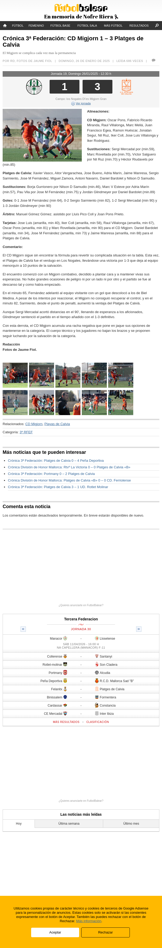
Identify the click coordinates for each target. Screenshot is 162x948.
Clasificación (97, 722)
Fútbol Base (60, 25)
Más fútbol (113, 25)
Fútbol (17, 25)
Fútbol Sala (87, 25)
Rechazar (105, 932)
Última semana (68, 823)
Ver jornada (80, 103)
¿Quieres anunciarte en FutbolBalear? (81, 605)
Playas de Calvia (57, 424)
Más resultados (66, 722)
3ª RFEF (26, 432)
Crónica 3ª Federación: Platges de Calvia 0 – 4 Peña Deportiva (56, 461)
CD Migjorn (33, 424)
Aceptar (55, 932)
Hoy (18, 823)
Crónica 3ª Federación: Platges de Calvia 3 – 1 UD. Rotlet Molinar (58, 487)
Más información (88, 921)
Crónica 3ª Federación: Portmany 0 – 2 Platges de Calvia (51, 474)
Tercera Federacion (81, 619)
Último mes (131, 823)
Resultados (139, 25)
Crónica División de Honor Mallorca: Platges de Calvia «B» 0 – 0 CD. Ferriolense (69, 480)
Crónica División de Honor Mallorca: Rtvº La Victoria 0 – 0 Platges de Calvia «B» (69, 467)
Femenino (36, 25)
